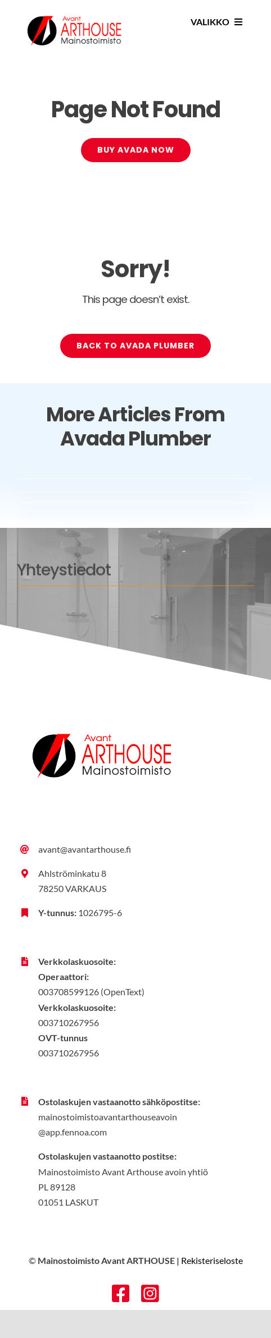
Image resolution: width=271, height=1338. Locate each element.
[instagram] (150, 1294)
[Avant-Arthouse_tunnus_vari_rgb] (74, 9)
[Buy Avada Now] (136, 151)
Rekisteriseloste (212, 1260)
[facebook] (121, 1294)
